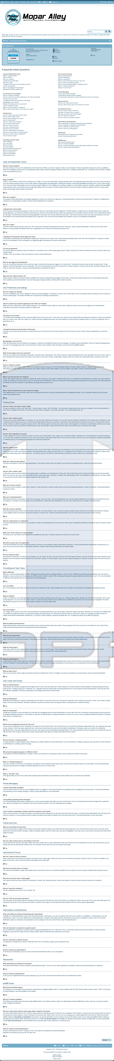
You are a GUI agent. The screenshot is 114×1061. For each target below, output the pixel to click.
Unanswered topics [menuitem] (96, 49)
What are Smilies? (8, 145)
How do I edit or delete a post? (11, 116)
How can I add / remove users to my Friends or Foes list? (73, 104)
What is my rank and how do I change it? (14, 107)
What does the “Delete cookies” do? (12, 89)
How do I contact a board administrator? (69, 147)
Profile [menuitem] (28, 54)
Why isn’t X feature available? (66, 143)
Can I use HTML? (8, 143)
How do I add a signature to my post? (13, 118)
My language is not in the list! (11, 102)
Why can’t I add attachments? (11, 127)
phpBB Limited (52, 989)
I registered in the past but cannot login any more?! (17, 84)
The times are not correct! (10, 98)
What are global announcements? (12, 148)
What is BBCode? (8, 141)
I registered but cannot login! (10, 80)
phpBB (76, 345)
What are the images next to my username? (15, 104)
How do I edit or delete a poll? (11, 123)
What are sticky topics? (9, 152)
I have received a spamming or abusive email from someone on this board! (78, 97)
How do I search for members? (66, 115)
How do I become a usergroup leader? (68, 82)
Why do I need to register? (10, 75)
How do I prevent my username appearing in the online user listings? (21, 97)
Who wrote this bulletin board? (66, 142)
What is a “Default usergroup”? (66, 86)
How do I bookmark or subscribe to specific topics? (72, 125)
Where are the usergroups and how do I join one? (71, 80)
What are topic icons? (9, 155)
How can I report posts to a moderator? (13, 130)
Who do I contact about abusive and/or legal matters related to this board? (78, 145)
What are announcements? (10, 150)
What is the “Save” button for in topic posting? (15, 132)
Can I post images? (8, 146)
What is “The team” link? (64, 87)
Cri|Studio (59, 1056)
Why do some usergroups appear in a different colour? (73, 84)
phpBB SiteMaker (57, 1055)
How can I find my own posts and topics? (69, 117)
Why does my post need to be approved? (14, 134)
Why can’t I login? (8, 82)
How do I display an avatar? (10, 105)
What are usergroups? (64, 79)
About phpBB (22, 991)
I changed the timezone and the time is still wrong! (16, 100)
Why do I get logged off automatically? (13, 87)
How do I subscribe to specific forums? (68, 126)
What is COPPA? (7, 77)
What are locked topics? (9, 153)
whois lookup (17, 1015)
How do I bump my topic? (10, 135)
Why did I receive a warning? (11, 128)
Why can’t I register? (8, 79)
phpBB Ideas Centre (83, 1001)
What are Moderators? (64, 77)
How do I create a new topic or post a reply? (15, 115)
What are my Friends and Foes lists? (68, 103)
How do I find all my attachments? (67, 136)
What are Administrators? (65, 75)
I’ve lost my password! (9, 86)
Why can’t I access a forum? (10, 125)
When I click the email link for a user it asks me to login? (18, 109)
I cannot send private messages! (67, 93)
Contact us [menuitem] (67, 1045)
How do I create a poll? (9, 120)
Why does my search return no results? (68, 112)
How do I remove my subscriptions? (67, 128)
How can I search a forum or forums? (68, 110)
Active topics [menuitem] (94, 51)
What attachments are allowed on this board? (70, 134)
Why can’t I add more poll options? (12, 121)
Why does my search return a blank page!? (69, 114)
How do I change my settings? (11, 95)
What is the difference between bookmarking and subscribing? (75, 123)
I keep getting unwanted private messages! (69, 95)
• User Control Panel (31, 55)
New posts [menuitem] (93, 48)
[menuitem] (40, 2)
